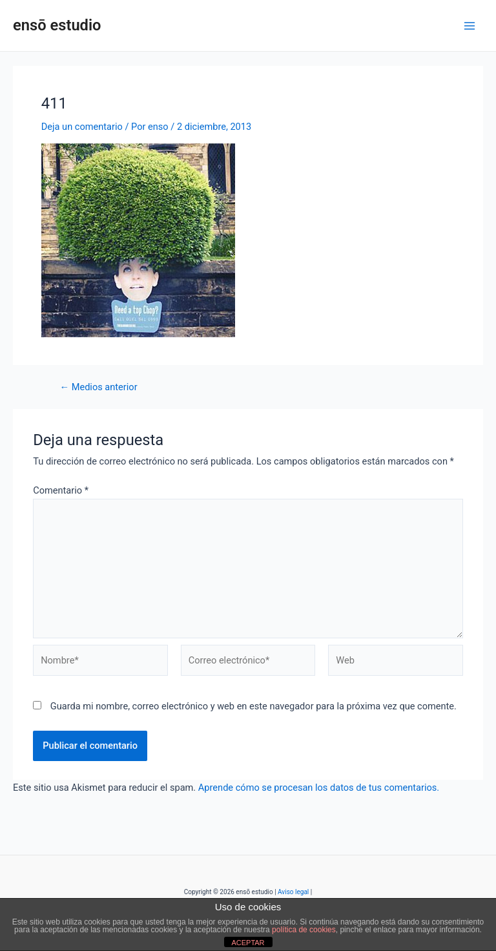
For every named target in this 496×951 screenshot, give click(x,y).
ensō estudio (57, 25)
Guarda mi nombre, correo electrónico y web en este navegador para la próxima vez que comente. (253, 706)
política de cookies (304, 929)
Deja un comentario (82, 126)
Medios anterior (99, 387)
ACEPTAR (247, 942)
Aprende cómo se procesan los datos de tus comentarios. (318, 787)
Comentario (60, 490)
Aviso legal (293, 891)
